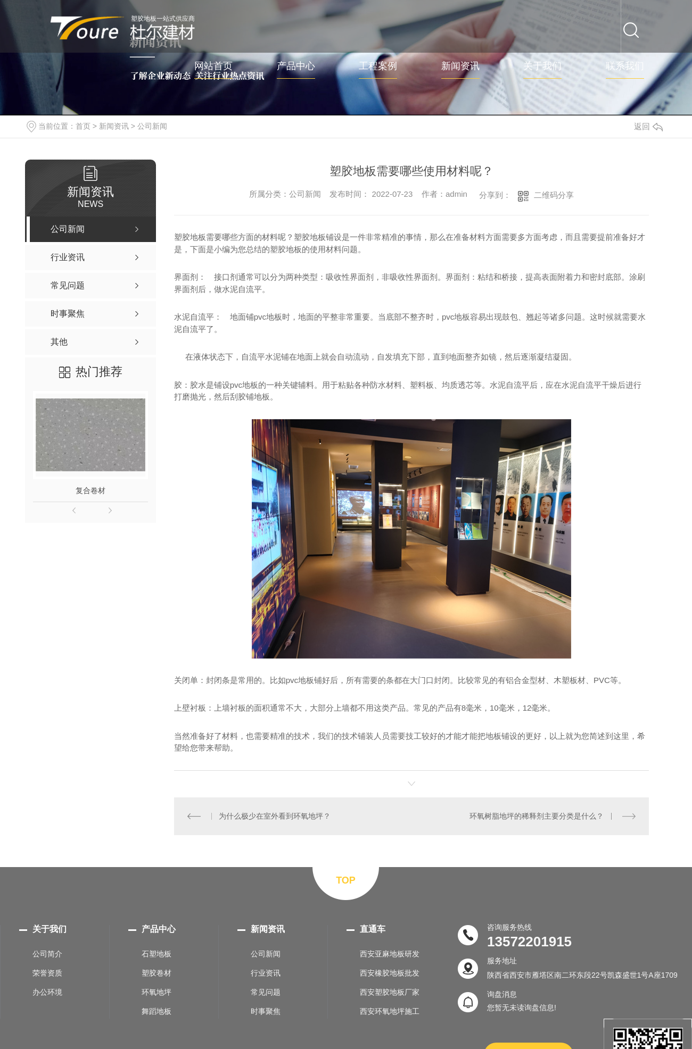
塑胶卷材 (156, 972)
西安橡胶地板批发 (389, 972)
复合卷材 (90, 490)
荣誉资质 (47, 972)
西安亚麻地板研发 (389, 953)
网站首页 (213, 66)
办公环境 (47, 991)
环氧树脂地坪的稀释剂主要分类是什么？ (537, 816)
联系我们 (625, 66)
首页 (83, 126)
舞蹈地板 (156, 1010)
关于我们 (542, 66)
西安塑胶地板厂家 (389, 991)
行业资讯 (266, 972)
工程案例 (378, 66)
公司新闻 (152, 126)
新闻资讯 (460, 66)
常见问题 (266, 991)
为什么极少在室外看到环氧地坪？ (275, 816)
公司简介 (47, 953)
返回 (648, 126)
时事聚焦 (266, 1010)
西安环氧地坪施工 (389, 1010)
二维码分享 (554, 194)
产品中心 (296, 66)
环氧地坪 (156, 991)
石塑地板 (156, 953)
